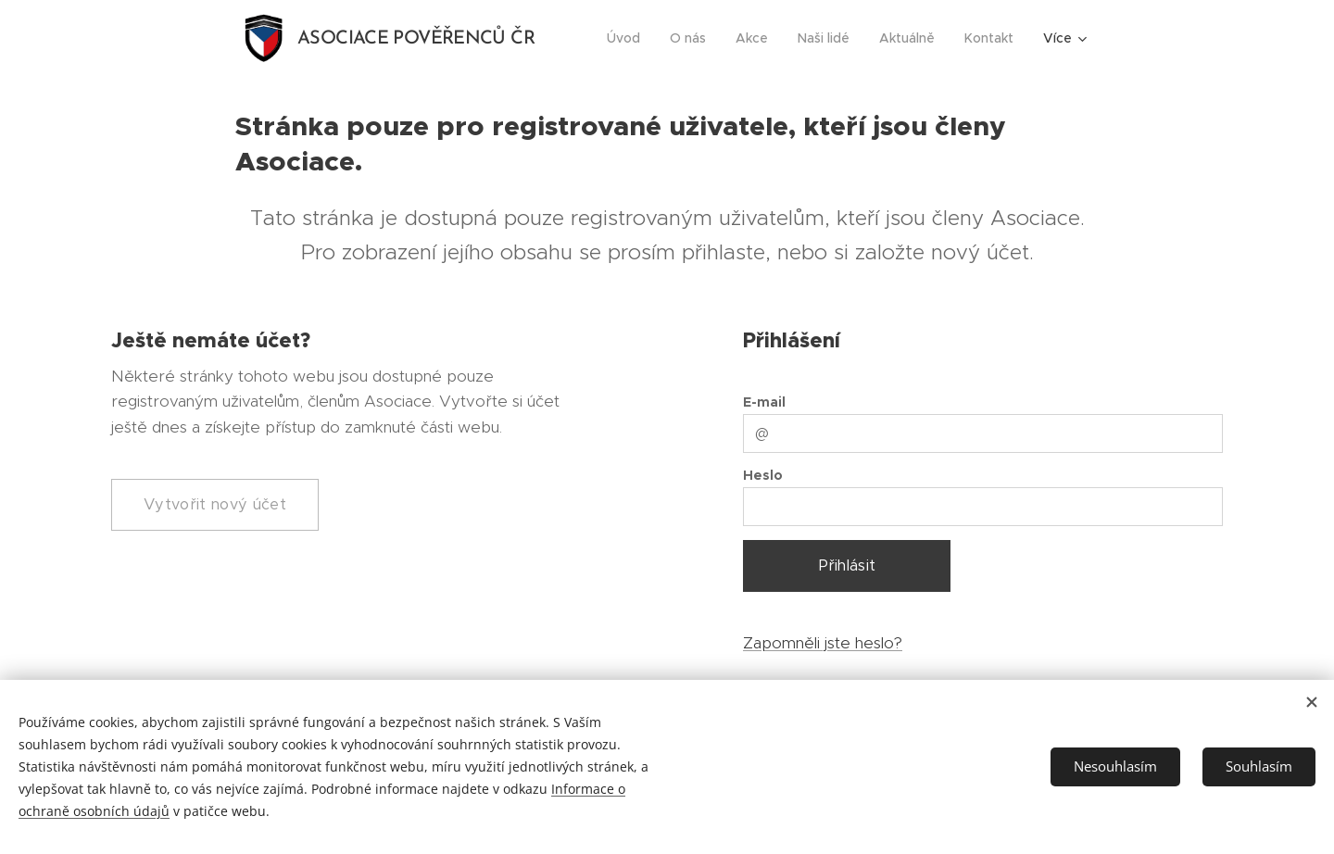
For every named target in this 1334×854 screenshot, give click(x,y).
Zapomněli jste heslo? (822, 643)
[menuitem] (628, 38)
